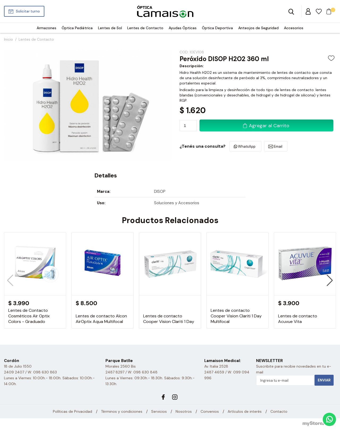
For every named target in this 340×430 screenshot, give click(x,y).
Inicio (8, 39)
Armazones (46, 27)
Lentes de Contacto (145, 27)
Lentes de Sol (110, 27)
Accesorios (293, 27)
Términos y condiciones (121, 411)
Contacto (278, 411)
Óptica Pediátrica (77, 27)
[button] (329, 280)
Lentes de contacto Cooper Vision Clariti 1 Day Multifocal (236, 316)
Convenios (210, 411)
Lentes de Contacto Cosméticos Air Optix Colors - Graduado (29, 316)
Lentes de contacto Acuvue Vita (297, 318)
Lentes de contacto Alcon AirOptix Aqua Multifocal (101, 318)
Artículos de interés (245, 411)
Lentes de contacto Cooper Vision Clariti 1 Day (168, 318)
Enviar (324, 380)
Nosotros (184, 411)
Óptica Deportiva (217, 27)
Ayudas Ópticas (183, 27)
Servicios (159, 411)
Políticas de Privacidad (72, 411)
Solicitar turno (28, 11)
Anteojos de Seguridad (258, 27)
